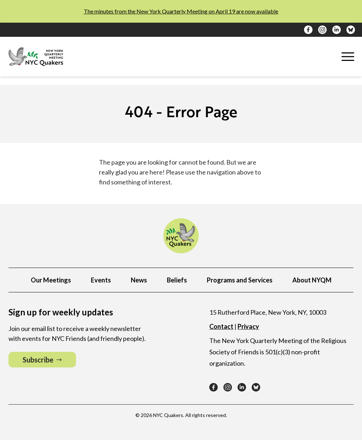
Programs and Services (240, 280)
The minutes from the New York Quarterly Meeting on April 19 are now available (181, 11)
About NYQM (312, 280)
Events (101, 280)
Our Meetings (51, 280)
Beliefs (177, 280)
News (139, 280)
